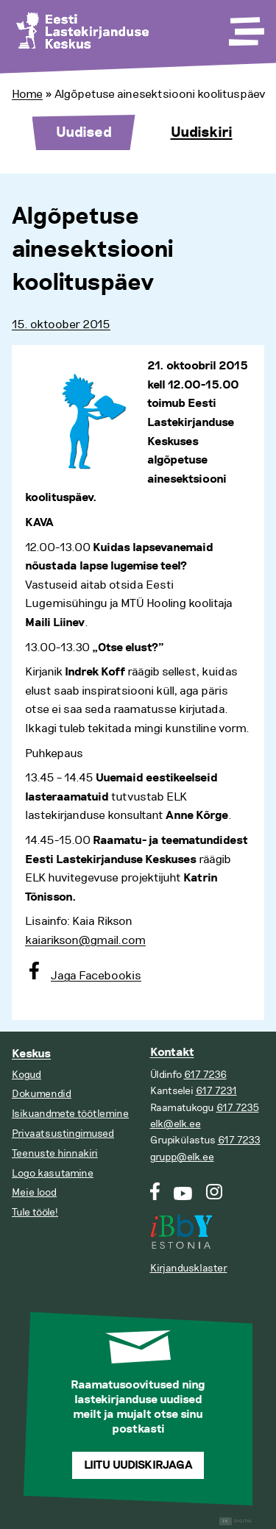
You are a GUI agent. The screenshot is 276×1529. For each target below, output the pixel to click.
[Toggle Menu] (245, 26)
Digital (235, 1521)
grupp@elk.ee (182, 1157)
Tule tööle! (35, 1212)
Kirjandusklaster (188, 1268)
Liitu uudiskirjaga (138, 1465)
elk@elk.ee (175, 1124)
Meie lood (34, 1192)
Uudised (84, 132)
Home (27, 94)
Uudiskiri (202, 132)
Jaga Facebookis (96, 975)
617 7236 (205, 1074)
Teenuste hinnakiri (55, 1153)
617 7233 (239, 1140)
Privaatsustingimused (63, 1133)
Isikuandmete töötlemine (70, 1113)
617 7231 (216, 1091)
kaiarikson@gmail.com (85, 940)
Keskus (31, 1054)
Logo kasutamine (52, 1173)
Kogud (26, 1074)
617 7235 (237, 1107)
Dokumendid (41, 1094)
